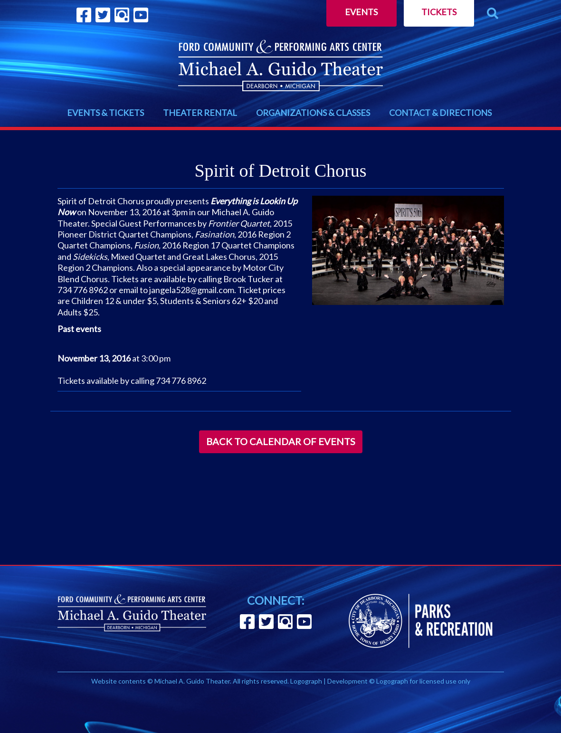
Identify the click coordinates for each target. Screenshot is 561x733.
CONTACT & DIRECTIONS (440, 112)
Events (361, 12)
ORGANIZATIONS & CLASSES (313, 112)
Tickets (438, 12)
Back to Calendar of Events (280, 441)
